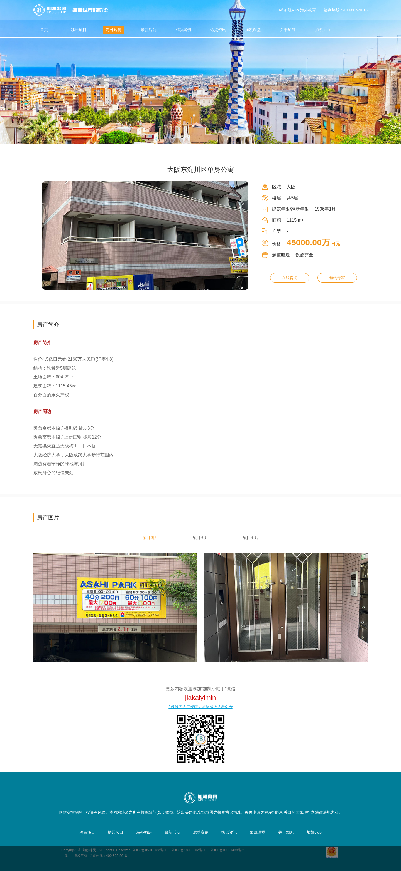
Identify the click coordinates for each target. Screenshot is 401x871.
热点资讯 (218, 30)
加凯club (322, 30)
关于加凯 (287, 30)
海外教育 (308, 10)
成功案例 (183, 30)
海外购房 (113, 30)
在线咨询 (289, 278)
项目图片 (150, 537)
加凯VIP (291, 10)
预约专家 (337, 278)
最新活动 (148, 30)
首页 (44, 30)
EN (279, 10)
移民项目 (79, 30)
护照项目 (115, 832)
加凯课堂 (253, 30)
